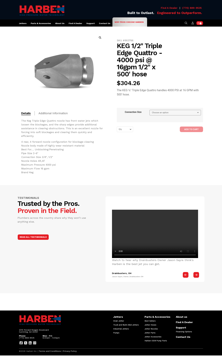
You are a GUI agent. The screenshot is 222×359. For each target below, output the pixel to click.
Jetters (22, 23)
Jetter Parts (150, 333)
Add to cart (191, 129)
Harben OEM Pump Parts (156, 341)
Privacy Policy (70, 351)
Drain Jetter (118, 321)
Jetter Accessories (153, 337)
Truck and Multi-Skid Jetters (125, 325)
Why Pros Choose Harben (129, 22)
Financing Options (184, 332)
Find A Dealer (169, 7)
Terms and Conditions (49, 351)
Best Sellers (150, 321)
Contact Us (104, 23)
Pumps (116, 333)
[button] (100, 37)
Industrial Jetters (121, 329)
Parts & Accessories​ (157, 317)
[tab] (28, 113)
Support (90, 24)
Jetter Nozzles (151, 329)
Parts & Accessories (41, 23)
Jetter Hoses (150, 325)
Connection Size (133, 112)
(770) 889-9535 (192, 7)
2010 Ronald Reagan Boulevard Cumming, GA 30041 (34, 331)
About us (59, 24)
